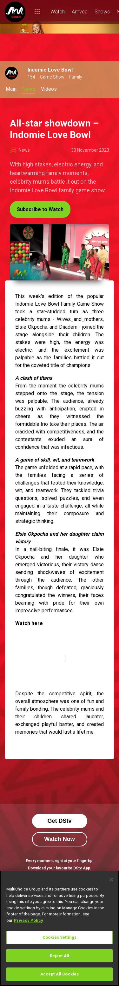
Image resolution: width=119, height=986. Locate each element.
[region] (59, 928)
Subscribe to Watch (40, 209)
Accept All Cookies (59, 974)
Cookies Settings (59, 937)
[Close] (111, 880)
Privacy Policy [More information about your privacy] (28, 920)
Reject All (59, 955)
